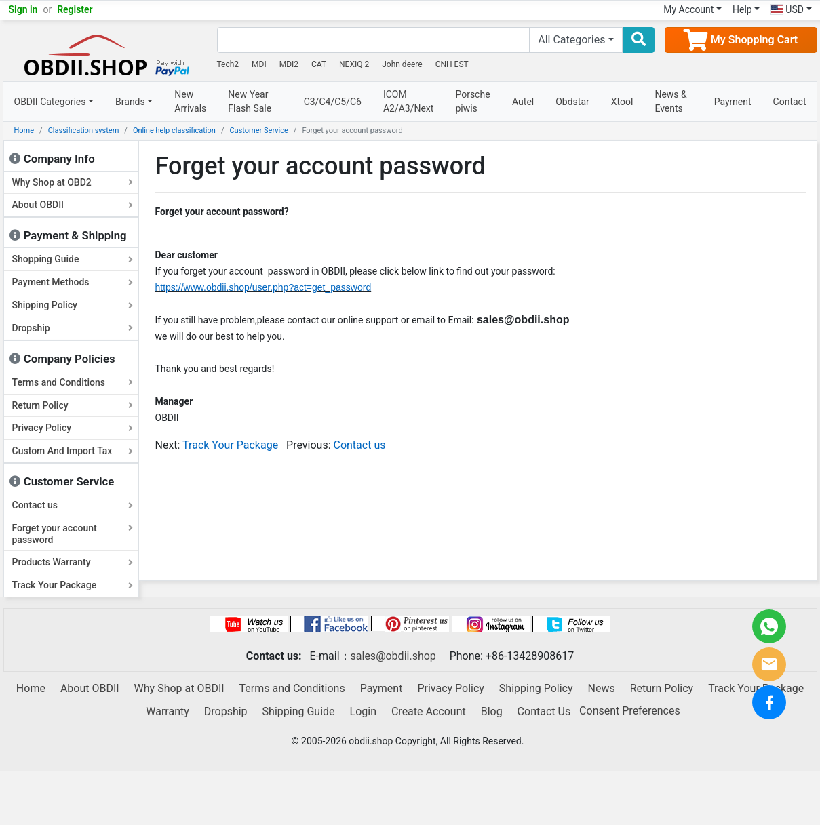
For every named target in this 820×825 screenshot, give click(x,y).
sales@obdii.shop (393, 655)
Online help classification (174, 130)
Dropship (72, 328)
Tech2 (228, 64)
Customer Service (258, 130)
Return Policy (72, 405)
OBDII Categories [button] (50, 101)
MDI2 (288, 64)
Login (363, 711)
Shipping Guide (298, 711)
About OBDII (72, 204)
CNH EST (452, 64)
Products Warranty (72, 562)
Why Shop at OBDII (179, 688)
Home (24, 130)
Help (742, 9)
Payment (732, 101)
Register (75, 9)
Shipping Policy (72, 305)
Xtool (622, 101)
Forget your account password (72, 534)
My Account (688, 9)
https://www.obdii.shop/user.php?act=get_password (263, 287)
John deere (402, 64)
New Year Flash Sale (249, 101)
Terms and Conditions (72, 382)
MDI (259, 64)
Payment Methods (72, 282)
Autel (523, 101)
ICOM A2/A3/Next (408, 101)
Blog (492, 711)
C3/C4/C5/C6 (333, 101)
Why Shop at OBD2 (72, 182)
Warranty (167, 711)
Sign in (23, 9)
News (601, 688)
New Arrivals (190, 101)
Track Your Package (72, 585)
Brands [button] (130, 101)
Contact (789, 101)
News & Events (670, 101)
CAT (318, 64)
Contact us (72, 505)
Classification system (83, 130)
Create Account (428, 711)
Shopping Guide (72, 259)
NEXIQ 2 (354, 64)
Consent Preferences (629, 711)
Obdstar (572, 101)
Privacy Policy (72, 427)
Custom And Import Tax (72, 450)
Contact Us (544, 711)
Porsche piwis (472, 101)
